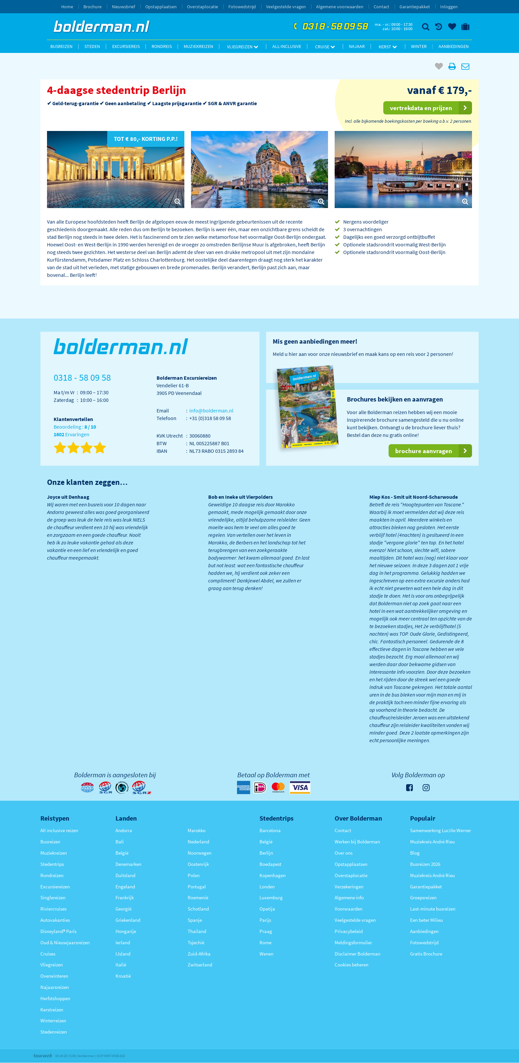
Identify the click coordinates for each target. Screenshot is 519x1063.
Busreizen (61, 46)
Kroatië (123, 976)
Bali (120, 841)
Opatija (267, 909)
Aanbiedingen (454, 46)
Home (67, 6)
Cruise (325, 47)
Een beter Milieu (426, 920)
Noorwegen (200, 853)
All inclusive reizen (59, 830)
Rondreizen (52, 875)
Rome (265, 942)
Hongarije (126, 931)
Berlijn (266, 853)
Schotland (198, 909)
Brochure (92, 6)
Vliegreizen (242, 47)
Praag (266, 931)
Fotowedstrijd (242, 6)
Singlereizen (53, 897)
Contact (381, 6)
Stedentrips (52, 864)
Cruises (47, 954)
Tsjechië (196, 942)
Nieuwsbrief (123, 6)
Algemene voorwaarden (339, 6)
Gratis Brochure (426, 954)
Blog (415, 853)
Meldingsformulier (353, 942)
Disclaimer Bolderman (357, 954)
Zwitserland (200, 964)
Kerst (388, 47)
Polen (194, 875)
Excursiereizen (55, 886)
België (122, 853)
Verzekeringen (349, 886)
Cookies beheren (351, 964)
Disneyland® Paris (58, 931)
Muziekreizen (198, 46)
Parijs (265, 920)
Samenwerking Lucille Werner (440, 830)
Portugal (197, 886)
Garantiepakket (415, 6)
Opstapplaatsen (161, 6)
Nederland (198, 841)
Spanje (195, 920)
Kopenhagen (273, 875)
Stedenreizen (53, 1032)
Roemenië (198, 897)
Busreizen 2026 (425, 864)
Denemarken (128, 864)
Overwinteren (54, 976)
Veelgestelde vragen (286, 6)
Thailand (197, 931)
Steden (92, 46)
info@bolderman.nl (211, 410)
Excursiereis (126, 46)
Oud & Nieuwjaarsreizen (65, 942)
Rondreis (162, 46)
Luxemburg (271, 897)
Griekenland (128, 920)
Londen (267, 886)
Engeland (125, 886)
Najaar (357, 46)
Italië (121, 964)
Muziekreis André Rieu (432, 841)
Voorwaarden (348, 909)
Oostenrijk (198, 864)
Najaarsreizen (54, 987)
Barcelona (270, 830)
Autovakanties (55, 920)
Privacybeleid (349, 931)
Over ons (344, 853)
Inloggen (449, 6)
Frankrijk (125, 897)
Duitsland (125, 875)
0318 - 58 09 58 (330, 27)
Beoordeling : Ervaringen (75, 430)
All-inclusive (286, 46)
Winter (419, 46)
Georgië (123, 909)
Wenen (266, 954)
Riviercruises (53, 909)
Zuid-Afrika (199, 954)
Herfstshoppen (55, 998)
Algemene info (349, 897)
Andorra (124, 830)
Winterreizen (53, 1020)
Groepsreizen (423, 897)
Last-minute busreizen (432, 909)
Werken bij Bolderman (357, 841)
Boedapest (270, 864)
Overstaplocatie (202, 6)
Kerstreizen (51, 1009)
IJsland (123, 954)
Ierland (123, 942)
